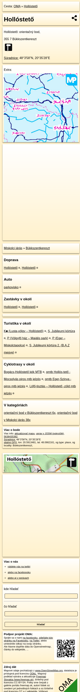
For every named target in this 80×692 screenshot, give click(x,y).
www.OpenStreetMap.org (49, 670)
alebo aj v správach (18, 577)
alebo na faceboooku (19, 572)
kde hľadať (11, 589)
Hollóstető (31, 6)
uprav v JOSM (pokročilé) (50, 433)
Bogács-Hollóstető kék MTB (23, 372)
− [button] (9, 156)
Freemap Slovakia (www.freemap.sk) (25, 678)
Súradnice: (11, 58)
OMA (17, 6)
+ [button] (9, 151)
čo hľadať (10, 606)
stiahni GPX (10, 442)
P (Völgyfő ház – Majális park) (27, 338)
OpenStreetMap (30, 234)
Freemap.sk (50, 234)
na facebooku (30, 637)
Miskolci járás (13, 248)
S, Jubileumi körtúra (61, 331)
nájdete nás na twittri (19, 566)
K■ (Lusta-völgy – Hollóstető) (23, 331)
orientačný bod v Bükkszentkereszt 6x (30, 412)
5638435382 (11, 436)
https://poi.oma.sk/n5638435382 (20, 237)
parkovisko (11, 287)
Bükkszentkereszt (38, 248)
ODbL (33, 673)
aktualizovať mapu (25, 433)
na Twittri (34, 640)
